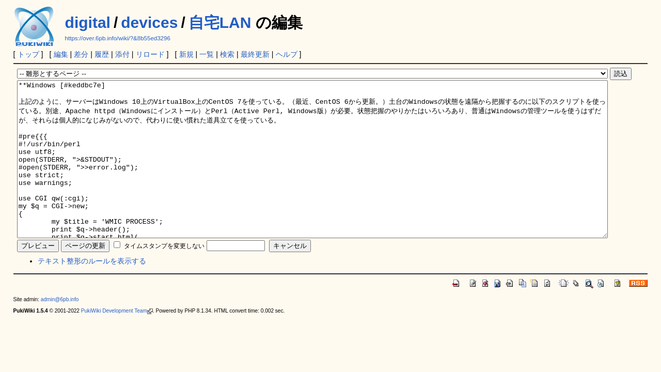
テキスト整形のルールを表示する (92, 292)
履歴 (102, 54)
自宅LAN (219, 22)
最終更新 (255, 54)
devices (149, 22)
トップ (28, 54)
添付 (122, 54)
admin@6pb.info (60, 330)
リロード (150, 54)
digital (88, 22)
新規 (186, 54)
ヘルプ (286, 54)
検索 (227, 54)
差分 (81, 54)
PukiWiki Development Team (117, 342)
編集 (61, 54)
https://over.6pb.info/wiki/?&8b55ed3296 (117, 38)
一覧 (206, 54)
